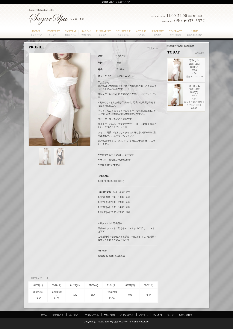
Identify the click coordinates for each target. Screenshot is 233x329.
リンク (170, 314)
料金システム (92, 314)
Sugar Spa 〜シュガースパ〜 (113, 321)
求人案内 (157, 314)
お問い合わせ (185, 314)
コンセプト (74, 314)
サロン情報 (109, 314)
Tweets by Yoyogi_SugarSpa (180, 46)
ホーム (44, 314)
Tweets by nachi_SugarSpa (111, 255)
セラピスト (58, 314)
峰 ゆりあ (194, 85)
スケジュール (127, 314)
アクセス (143, 314)
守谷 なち (194, 60)
